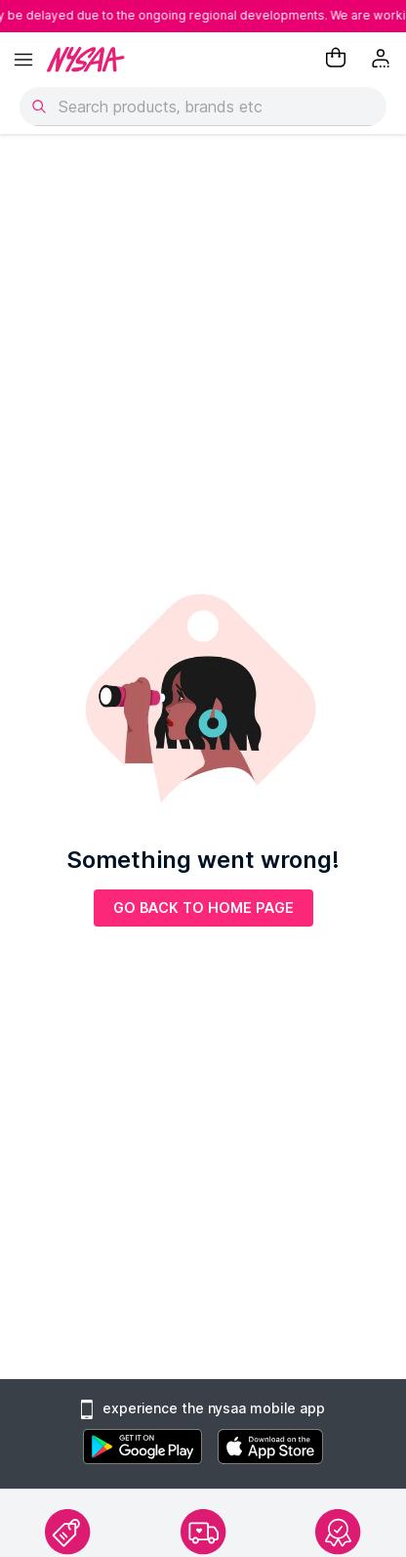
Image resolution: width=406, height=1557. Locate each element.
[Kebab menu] (382, 59)
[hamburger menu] (23, 59)
